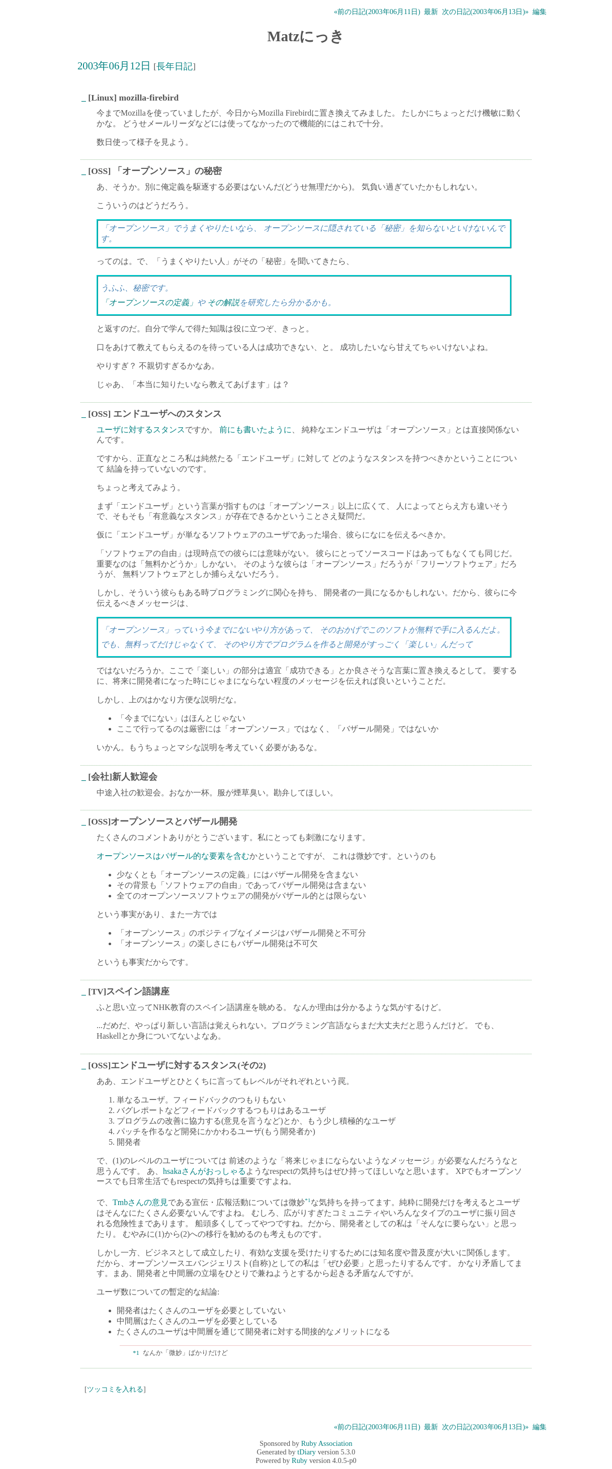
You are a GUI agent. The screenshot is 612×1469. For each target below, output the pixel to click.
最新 (431, 12)
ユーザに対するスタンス (141, 429)
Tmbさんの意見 (140, 1203)
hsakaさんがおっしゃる (204, 1171)
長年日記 (174, 66)
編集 (540, 12)
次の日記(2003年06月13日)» (485, 12)
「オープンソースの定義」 (149, 302)
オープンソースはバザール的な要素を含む (173, 856)
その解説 (223, 302)
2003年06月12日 (114, 65)
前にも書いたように (255, 429)
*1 (307, 1200)
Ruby (299, 1460)
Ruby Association (327, 1443)
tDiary (306, 1452)
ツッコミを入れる (115, 1389)
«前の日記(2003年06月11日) (377, 12)
